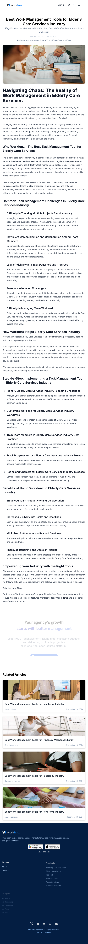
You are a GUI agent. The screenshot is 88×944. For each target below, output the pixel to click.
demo (66, 598)
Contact (5, 873)
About (4, 869)
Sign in (61, 5)
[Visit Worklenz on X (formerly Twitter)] (31, 923)
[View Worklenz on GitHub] (50, 923)
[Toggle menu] (79, 5)
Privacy (48, 932)
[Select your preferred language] (71, 5)
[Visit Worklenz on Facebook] (37, 923)
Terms (39, 932)
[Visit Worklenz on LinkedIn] (44, 923)
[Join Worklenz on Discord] (56, 923)
